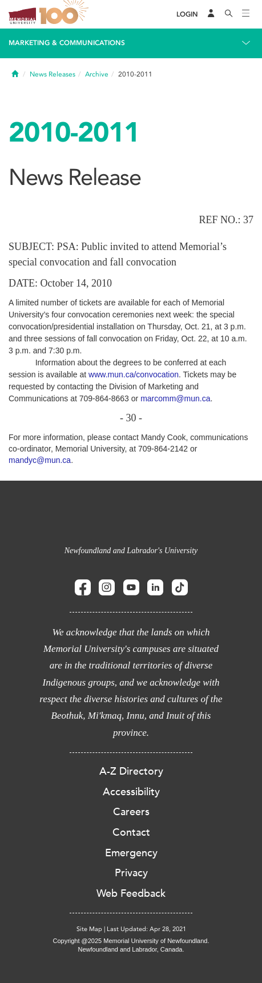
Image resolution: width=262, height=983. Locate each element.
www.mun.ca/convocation (133, 374)
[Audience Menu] (211, 14)
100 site (65, 14)
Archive (96, 74)
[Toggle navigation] (246, 14)
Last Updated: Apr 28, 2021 (146, 929)
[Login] (187, 14)
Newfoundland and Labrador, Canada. (131, 949)
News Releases (52, 74)
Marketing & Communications (67, 43)
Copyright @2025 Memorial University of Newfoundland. (131, 940)
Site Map (89, 929)
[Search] (228, 14)
